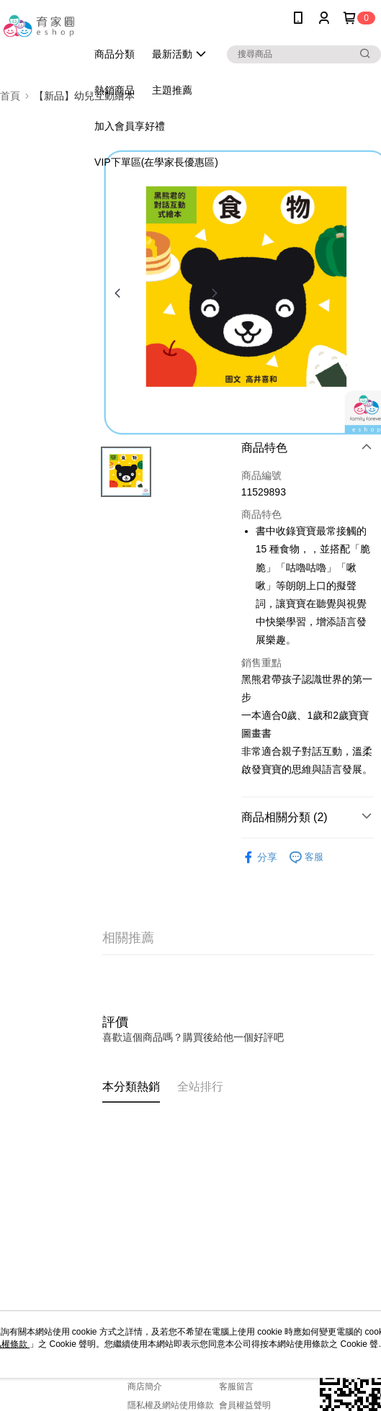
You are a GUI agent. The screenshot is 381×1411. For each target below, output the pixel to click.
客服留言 (236, 1386)
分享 (259, 857)
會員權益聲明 (245, 1405)
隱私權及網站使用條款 (170, 1405)
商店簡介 (144, 1386)
